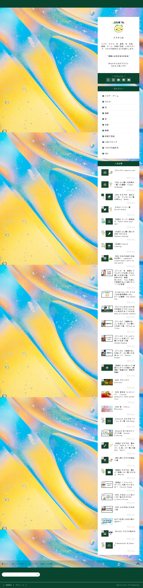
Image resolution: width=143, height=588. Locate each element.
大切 (46, 229)
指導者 (63, 229)
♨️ (42, 10)
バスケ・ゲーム (112, 96)
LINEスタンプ (111, 142)
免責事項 (9, 585)
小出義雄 (54, 229)
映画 (107, 130)
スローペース (13, 229)
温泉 (107, 113)
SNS (106, 153)
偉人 (32, 229)
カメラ (108, 101)
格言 (70, 229)
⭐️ (134, 10)
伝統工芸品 (110, 136)
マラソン (24, 229)
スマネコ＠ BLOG (71, 3)
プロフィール (19, 585)
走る (77, 229)
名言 (10, 30)
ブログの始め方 (112, 147)
